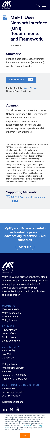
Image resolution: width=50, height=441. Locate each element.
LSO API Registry (11, 395)
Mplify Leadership (11, 313)
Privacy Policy (9, 330)
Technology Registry (13, 392)
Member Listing (10, 316)
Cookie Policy (26, 426)
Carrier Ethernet (30, 88)
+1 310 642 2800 (18, 378)
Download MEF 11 (21, 79)
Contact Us (8, 357)
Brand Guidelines (11, 340)
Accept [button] (25, 436)
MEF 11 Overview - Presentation (28, 199)
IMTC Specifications (12, 401)
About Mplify (8, 350)
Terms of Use (9, 333)
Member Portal (10, 309)
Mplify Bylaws (9, 320)
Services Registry (11, 388)
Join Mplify (25, 247)
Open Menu (44, 5)
